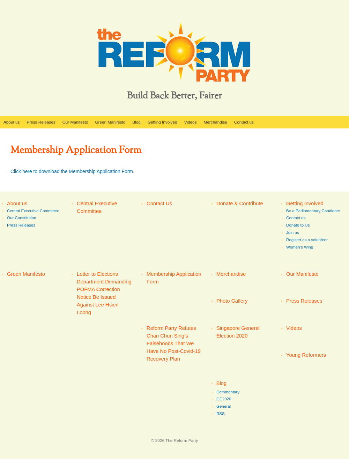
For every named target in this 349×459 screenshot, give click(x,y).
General (223, 406)
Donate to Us (298, 225)
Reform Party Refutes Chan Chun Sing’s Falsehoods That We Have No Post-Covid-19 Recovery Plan (174, 343)
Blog (136, 122)
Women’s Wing (299, 247)
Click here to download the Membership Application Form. (72, 171)
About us (11, 122)
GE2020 (223, 399)
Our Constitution (21, 218)
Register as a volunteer (307, 240)
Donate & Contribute (239, 203)
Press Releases (41, 122)
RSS (220, 414)
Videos (190, 122)
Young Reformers (306, 355)
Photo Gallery (231, 301)
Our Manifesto (75, 122)
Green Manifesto (110, 122)
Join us (292, 232)
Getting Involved (162, 122)
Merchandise (215, 122)
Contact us (244, 122)
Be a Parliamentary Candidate (313, 211)
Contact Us (159, 203)
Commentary (227, 392)
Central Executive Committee (33, 211)
